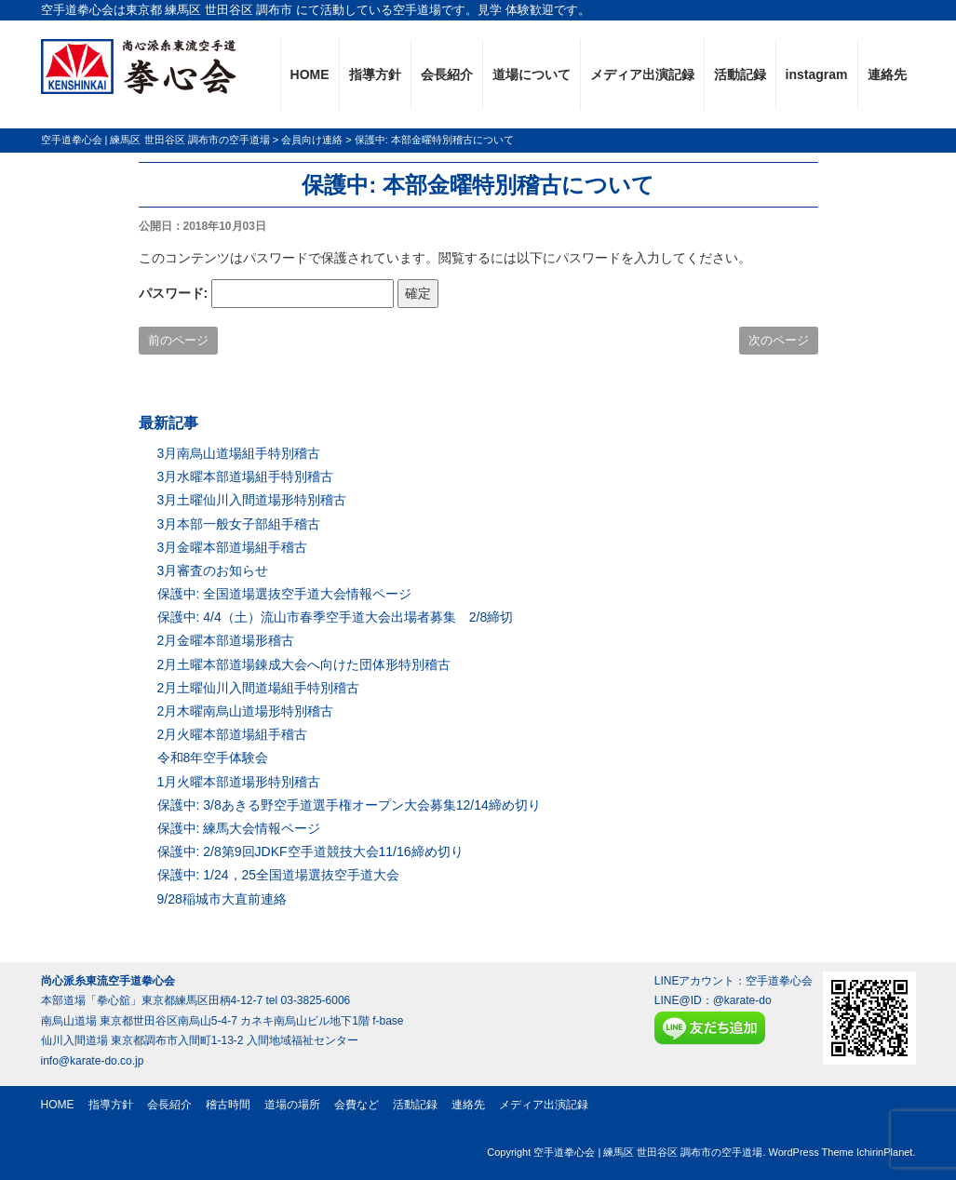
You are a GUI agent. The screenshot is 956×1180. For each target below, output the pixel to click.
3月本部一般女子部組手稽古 (239, 523)
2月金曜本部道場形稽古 (226, 640)
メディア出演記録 (642, 74)
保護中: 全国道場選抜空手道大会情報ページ (284, 593)
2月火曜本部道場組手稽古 (232, 734)
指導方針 (375, 74)
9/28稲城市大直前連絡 (222, 899)
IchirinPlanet (884, 1152)
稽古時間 (228, 1104)
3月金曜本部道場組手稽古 (232, 547)
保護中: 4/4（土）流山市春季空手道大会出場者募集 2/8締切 (335, 617)
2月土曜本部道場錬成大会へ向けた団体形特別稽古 (304, 664)
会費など (356, 1104)
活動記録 (740, 74)
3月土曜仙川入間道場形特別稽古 (252, 499)
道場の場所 (292, 1104)
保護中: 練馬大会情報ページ (239, 828)
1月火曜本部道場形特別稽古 (239, 781)
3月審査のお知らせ (213, 570)
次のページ (778, 340)
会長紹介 (447, 74)
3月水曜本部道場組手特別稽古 (245, 476)
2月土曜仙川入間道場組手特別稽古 (258, 687)
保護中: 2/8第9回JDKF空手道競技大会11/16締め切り (310, 851)
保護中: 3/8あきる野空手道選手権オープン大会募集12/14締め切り (349, 805)
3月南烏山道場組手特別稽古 (239, 453)
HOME (310, 74)
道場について (531, 74)
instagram (817, 74)
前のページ (178, 340)
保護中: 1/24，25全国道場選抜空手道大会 (278, 874)
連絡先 (887, 74)
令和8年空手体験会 (213, 757)
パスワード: (267, 293)
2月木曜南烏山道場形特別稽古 (245, 711)
